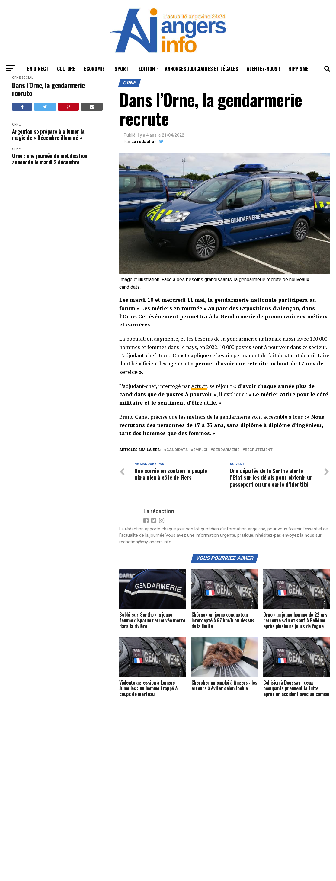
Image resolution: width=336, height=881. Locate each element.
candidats (177, 450)
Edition (147, 68)
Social (27, 78)
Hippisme (298, 68)
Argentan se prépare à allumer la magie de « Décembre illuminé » (48, 134)
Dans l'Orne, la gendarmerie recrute (48, 89)
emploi (200, 450)
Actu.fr (199, 386)
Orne (16, 78)
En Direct (38, 68)
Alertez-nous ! (263, 68)
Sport (122, 68)
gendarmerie (226, 450)
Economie (94, 68)
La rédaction (144, 141)
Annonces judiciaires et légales (201, 68)
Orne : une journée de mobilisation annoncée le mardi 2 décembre (49, 159)
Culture (66, 68)
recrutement (259, 450)
